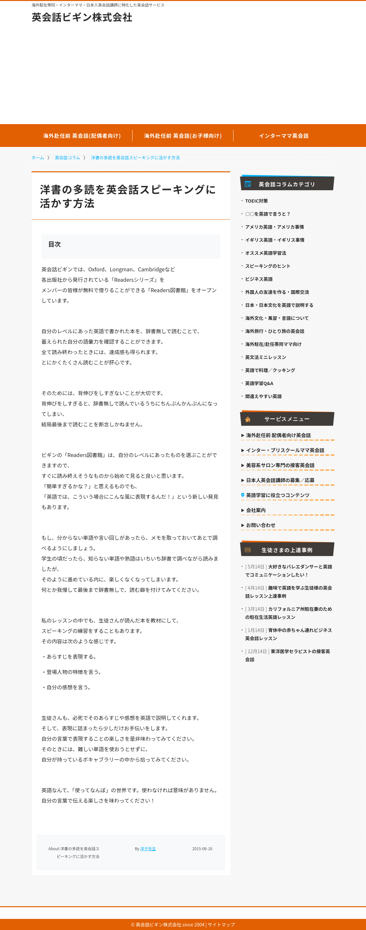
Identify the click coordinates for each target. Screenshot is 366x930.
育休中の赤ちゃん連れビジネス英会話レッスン (288, 634)
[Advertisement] (183, 73)
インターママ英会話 (284, 135)
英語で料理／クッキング (270, 370)
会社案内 (256, 510)
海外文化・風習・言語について (277, 318)
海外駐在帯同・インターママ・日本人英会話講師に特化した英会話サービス (98, 5)
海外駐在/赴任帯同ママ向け (273, 344)
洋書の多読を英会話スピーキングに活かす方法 (135, 157)
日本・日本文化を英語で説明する (279, 305)
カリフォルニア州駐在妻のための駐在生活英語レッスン (288, 613)
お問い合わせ (260, 525)
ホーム (38, 157)
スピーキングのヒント (268, 266)
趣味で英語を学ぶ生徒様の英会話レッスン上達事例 (288, 591)
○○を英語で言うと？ (268, 213)
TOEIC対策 (256, 200)
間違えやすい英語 (263, 396)
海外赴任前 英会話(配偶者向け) (82, 135)
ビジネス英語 (259, 279)
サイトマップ (221, 924)
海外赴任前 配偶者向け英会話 (278, 435)
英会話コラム (67, 157)
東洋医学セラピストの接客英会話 (287, 655)
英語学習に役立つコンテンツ (278, 495)
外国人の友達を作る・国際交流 (277, 292)
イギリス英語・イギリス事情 (274, 239)
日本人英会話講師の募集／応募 (280, 480)
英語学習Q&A (259, 383)
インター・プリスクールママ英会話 (285, 450)
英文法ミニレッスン (265, 357)
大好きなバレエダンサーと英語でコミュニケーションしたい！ (288, 570)
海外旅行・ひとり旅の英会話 (274, 331)
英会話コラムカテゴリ (280, 184)
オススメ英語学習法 (265, 253)
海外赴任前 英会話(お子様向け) (183, 135)
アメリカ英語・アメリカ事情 (274, 226)
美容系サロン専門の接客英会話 (280, 465)
